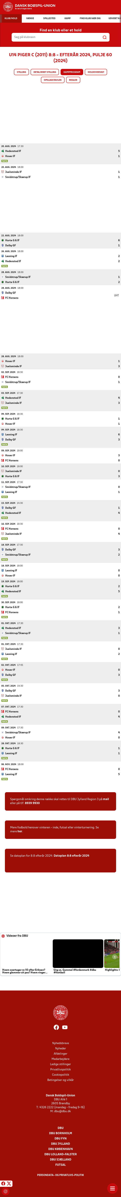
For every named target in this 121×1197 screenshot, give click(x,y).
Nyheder (60, 1048)
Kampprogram (72, 72)
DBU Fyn (61, 1138)
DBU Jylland (60, 1143)
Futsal (60, 1164)
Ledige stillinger (60, 1064)
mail (106, 799)
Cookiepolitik (60, 1074)
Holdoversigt (96, 72)
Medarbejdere (60, 1059)
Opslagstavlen (53, 80)
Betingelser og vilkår (60, 1080)
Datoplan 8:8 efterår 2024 (71, 855)
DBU (61, 1128)
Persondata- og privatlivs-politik (60, 1175)
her (20, 831)
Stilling (21, 72)
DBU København (60, 1149)
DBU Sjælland (60, 1159)
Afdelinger (60, 1053)
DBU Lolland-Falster (60, 1154)
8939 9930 (32, 803)
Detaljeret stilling (45, 72)
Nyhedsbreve (60, 1043)
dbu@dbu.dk (62, 1111)
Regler (73, 80)
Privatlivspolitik (60, 1069)
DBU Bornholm (60, 1133)
